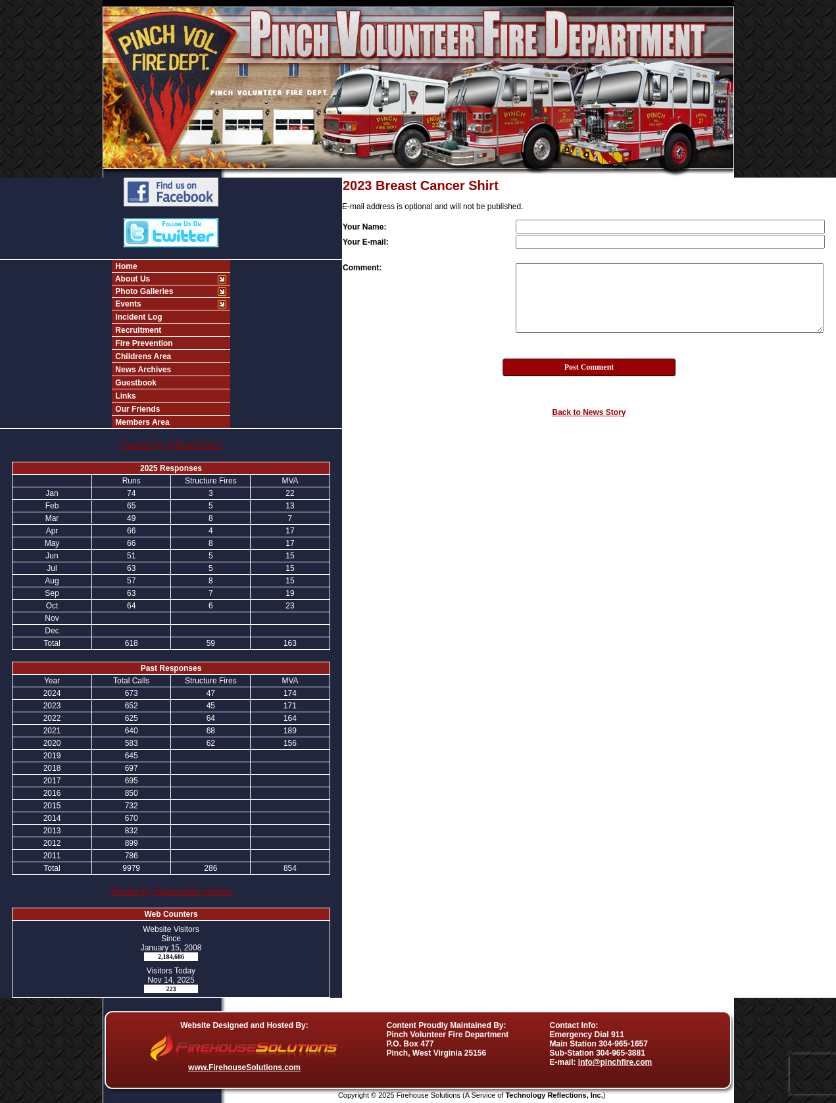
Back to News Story (589, 412)
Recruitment (137, 330)
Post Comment (589, 367)
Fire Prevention (143, 343)
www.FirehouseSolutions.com (244, 1067)
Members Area (141, 422)
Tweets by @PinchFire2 (171, 445)
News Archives (142, 369)
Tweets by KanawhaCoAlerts (170, 890)
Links (124, 396)
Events (127, 303)
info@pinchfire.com (615, 1062)
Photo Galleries (143, 291)
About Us (131, 278)
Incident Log (137, 317)
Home (125, 266)
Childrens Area (142, 356)
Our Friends (136, 409)
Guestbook (135, 382)
